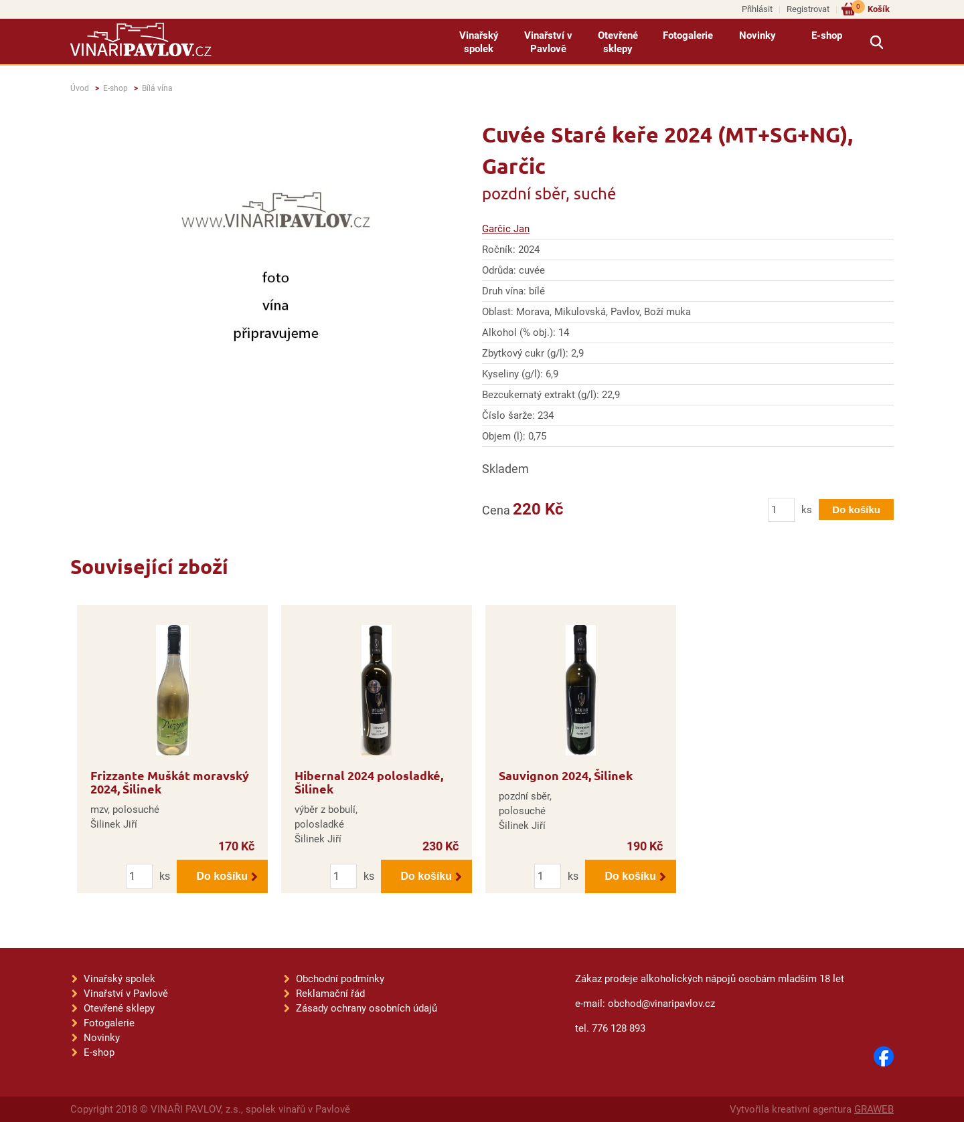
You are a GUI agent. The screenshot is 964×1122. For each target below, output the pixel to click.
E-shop (826, 35)
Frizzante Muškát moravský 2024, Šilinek (169, 781)
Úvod (79, 88)
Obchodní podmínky (340, 979)
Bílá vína (157, 88)
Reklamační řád (330, 994)
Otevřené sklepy (618, 42)
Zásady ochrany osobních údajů (366, 1008)
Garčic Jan (506, 229)
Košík (871, 8)
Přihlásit (757, 9)
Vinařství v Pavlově (548, 42)
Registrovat (808, 9)
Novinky (757, 35)
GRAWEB (874, 1109)
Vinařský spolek (479, 42)
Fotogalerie (688, 35)
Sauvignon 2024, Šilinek (566, 775)
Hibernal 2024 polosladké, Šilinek (369, 781)
